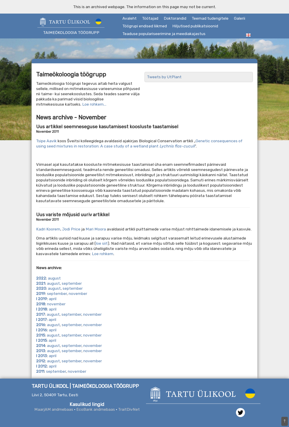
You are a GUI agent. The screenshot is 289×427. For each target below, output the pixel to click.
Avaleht (129, 18)
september (72, 283)
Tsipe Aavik (47, 141)
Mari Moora (96, 229)
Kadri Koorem (48, 229)
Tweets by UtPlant (164, 77)
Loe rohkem (102, 253)
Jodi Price (71, 229)
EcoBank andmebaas (95, 409)
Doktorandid (175, 18)
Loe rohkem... (94, 104)
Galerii (239, 18)
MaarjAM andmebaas (53, 409)
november (78, 293)
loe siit (102, 243)
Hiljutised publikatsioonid (195, 26)
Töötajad (150, 18)
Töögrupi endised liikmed (144, 26)
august (54, 278)
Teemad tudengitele (210, 18)
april (52, 299)
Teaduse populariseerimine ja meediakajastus (163, 33)
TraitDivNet (129, 409)
